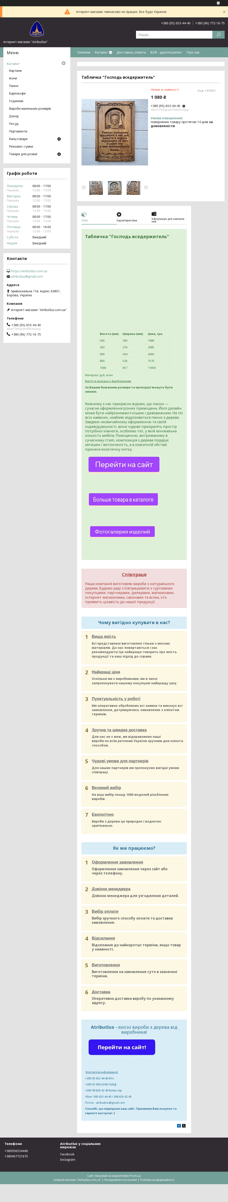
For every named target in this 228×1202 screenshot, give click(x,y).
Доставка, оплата (131, 52)
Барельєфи (17, 93)
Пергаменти (18, 131)
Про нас (193, 52)
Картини (15, 71)
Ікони (13, 78)
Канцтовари (18, 139)
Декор (14, 116)
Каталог (101, 52)
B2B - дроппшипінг (166, 52)
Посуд (14, 124)
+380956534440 (16, 1151)
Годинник (16, 101)
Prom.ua (135, 1176)
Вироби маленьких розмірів (30, 109)
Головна (83, 52)
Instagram (67, 1159)
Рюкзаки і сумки (21, 146)
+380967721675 (16, 1156)
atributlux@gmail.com (27, 276)
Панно (14, 86)
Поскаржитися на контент (120, 1180)
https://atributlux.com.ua (29, 271)
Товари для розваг (23, 154)
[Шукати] (218, 35)
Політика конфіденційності (157, 1180)
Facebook (67, 1154)
